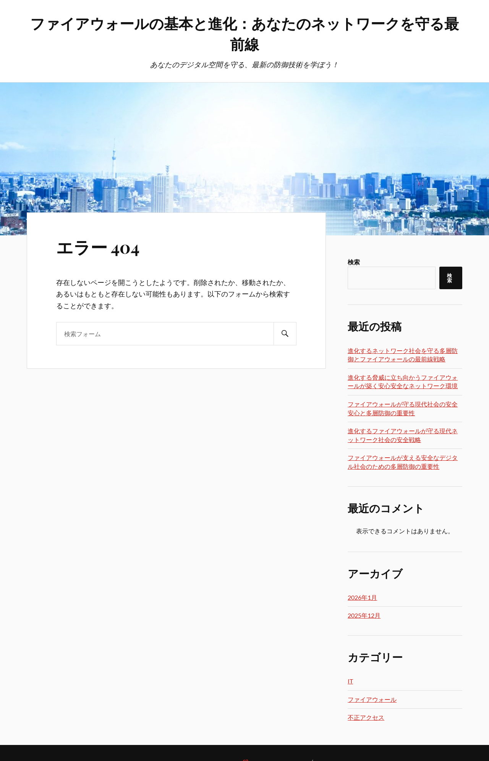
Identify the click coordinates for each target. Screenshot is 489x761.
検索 (354, 262)
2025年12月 (364, 615)
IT (350, 681)
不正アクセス (366, 717)
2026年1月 (362, 597)
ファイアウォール (372, 699)
